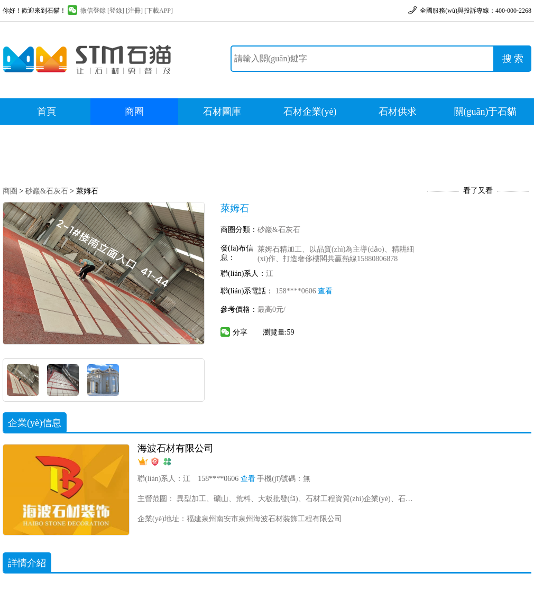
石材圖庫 (222, 111)
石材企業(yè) (310, 111)
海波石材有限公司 (175, 448)
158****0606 (304, 291)
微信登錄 (87, 10)
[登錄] (115, 10)
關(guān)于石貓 (485, 111)
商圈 (134, 111)
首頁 (46, 111)
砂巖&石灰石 (46, 191)
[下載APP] (158, 10)
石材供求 (398, 111)
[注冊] (134, 10)
